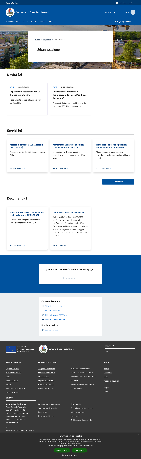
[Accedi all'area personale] (124, 3)
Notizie (106, 368)
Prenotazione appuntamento (49, 404)
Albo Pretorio (76, 404)
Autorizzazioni (76, 388)
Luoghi (106, 387)
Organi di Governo (12, 368)
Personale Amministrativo (15, 388)
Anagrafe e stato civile (46, 368)
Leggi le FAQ (43, 412)
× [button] (138, 435)
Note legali (75, 416)
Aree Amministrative (13, 372)
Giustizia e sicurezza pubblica (82, 372)
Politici (8, 384)
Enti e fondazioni (12, 380)
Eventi (106, 391)
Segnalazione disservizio (47, 408)
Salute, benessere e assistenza (82, 384)
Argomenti (47, 39)
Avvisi (12, 87)
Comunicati (108, 372)
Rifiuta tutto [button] (79, 450)
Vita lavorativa (43, 376)
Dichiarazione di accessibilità (81, 420)
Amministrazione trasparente (82, 408)
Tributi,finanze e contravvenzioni (83, 376)
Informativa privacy (78, 412)
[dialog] (70, 446)
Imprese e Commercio (46, 380)
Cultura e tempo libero (46, 372)
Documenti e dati (12, 392)
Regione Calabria (12, 3)
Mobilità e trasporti (45, 388)
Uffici (8, 376)
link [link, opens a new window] (92, 446)
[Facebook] (113, 12)
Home (37, 39)
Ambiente (74, 380)
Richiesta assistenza (46, 416)
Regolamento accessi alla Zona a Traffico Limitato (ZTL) (25, 93)
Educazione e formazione (80, 368)
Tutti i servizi (118, 181)
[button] (70, 455)
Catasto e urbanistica (46, 384)
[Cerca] (132, 12)
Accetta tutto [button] (62, 450)
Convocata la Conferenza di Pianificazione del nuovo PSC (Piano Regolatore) (70, 95)
